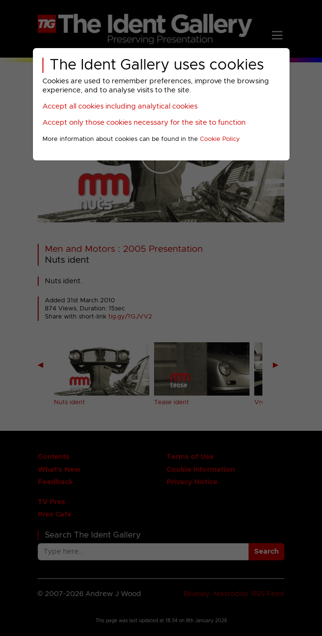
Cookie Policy (220, 139)
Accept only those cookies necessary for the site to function (144, 122)
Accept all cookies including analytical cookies (119, 106)
